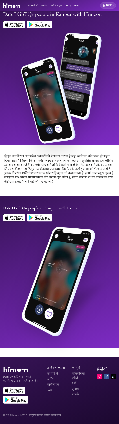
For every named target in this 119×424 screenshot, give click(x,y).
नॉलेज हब (56, 5)
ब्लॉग (44, 5)
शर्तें (74, 383)
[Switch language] (108, 5)
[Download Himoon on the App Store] (14, 24)
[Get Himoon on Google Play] (39, 24)
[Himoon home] (11, 5)
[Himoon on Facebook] (106, 376)
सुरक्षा (75, 389)
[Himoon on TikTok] (113, 376)
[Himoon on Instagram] (99, 376)
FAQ (68, 5)
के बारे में (33, 5)
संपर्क (77, 5)
